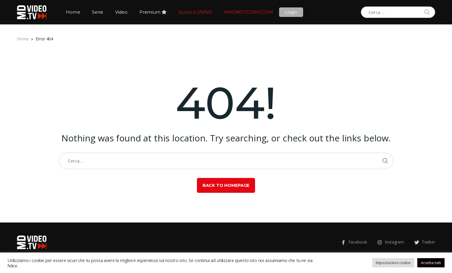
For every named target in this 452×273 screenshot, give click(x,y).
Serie (97, 12)
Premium (153, 12)
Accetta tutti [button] (431, 262)
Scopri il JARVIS (196, 12)
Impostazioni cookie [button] (393, 262)
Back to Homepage (226, 185)
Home (73, 12)
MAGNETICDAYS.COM (248, 12)
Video (121, 12)
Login (291, 12)
